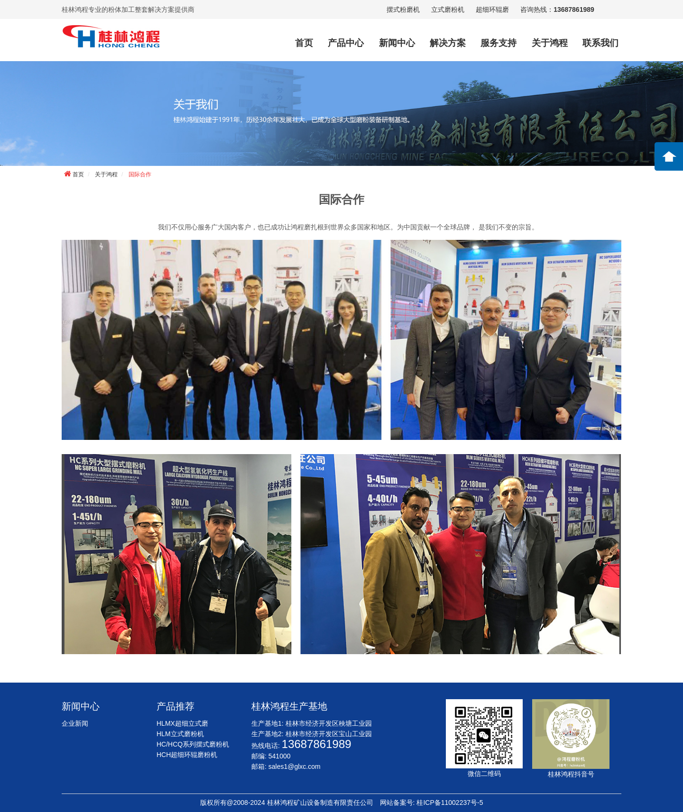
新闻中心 (397, 43)
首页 (304, 43)
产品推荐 (175, 706)
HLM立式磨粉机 (180, 734)
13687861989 (316, 744)
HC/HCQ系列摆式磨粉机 (193, 744)
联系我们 (600, 43)
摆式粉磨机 (403, 9)
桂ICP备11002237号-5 (449, 802)
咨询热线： (557, 9)
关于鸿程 (550, 43)
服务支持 (498, 43)
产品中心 (346, 43)
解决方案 (448, 43)
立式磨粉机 (447, 9)
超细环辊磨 (492, 9)
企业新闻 (75, 723)
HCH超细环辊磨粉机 (187, 754)
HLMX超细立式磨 (182, 723)
